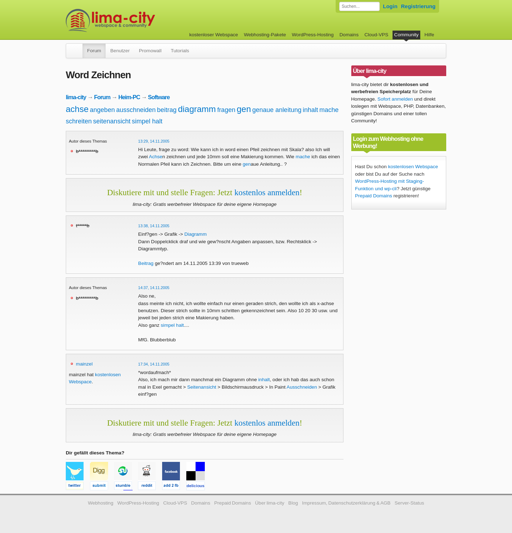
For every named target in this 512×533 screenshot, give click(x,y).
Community (406, 34)
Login (390, 6)
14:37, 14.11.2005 (154, 288)
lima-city (76, 97)
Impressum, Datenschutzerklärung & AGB (346, 503)
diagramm (197, 109)
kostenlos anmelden (266, 192)
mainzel (84, 364)
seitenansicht (111, 121)
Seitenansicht (201, 387)
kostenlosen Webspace (413, 166)
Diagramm (196, 234)
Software (159, 97)
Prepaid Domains (373, 195)
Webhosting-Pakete (265, 34)
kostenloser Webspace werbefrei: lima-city (137, 20)
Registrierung (418, 6)
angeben (102, 109)
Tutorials (180, 50)
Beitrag (146, 263)
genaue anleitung (277, 109)
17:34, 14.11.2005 (154, 364)
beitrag (167, 109)
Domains (349, 34)
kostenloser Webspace (213, 34)
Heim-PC (129, 97)
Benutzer (119, 50)
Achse (155, 156)
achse (77, 109)
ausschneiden (136, 109)
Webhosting (100, 503)
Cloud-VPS (376, 34)
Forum (94, 50)
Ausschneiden (302, 387)
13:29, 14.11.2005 (154, 141)
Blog (293, 503)
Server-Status (409, 503)
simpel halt (147, 121)
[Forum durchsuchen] (359, 6)
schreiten (79, 121)
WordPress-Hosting (313, 34)
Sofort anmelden (395, 99)
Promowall (150, 50)
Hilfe (429, 34)
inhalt (310, 109)
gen (244, 109)
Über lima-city (269, 503)
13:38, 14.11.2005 (154, 226)
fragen (226, 109)
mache (328, 109)
